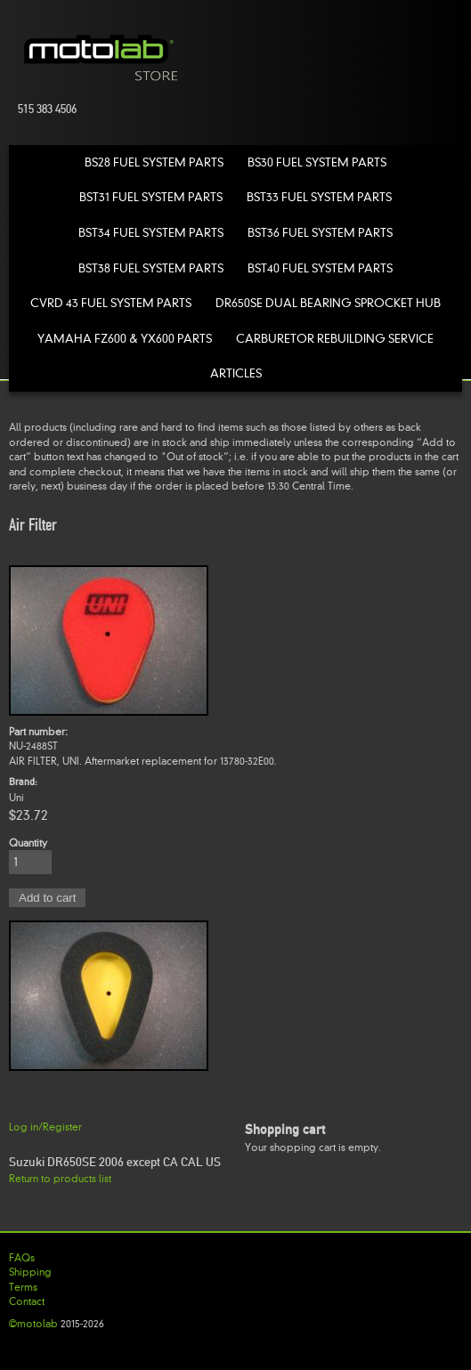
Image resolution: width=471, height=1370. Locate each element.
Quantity (28, 843)
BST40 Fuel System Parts (320, 268)
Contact (27, 1301)
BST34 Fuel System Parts (150, 232)
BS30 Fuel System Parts (317, 162)
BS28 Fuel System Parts (154, 162)
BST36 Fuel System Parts (320, 232)
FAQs (22, 1258)
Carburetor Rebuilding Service (335, 338)
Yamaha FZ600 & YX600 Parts (124, 338)
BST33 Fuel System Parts (319, 197)
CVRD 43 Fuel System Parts (110, 303)
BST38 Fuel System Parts (150, 268)
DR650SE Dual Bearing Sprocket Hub (328, 303)
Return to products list (60, 1178)
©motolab (33, 1323)
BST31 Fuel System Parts (151, 197)
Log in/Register (45, 1127)
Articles (236, 373)
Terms (23, 1287)
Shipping (30, 1272)
